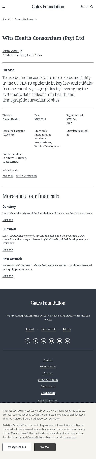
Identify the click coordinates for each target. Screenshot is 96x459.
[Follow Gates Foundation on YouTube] (60, 341)
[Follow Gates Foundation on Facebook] (36, 341)
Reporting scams (48, 400)
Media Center (48, 366)
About (6, 19)
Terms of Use (70, 438)
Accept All (45, 448)
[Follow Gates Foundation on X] (28, 341)
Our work (49, 329)
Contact (48, 360)
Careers (48, 373)
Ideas (67, 329)
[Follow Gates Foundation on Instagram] (52, 341)
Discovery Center (48, 379)
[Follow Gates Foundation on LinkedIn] (44, 341)
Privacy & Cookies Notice (30, 438)
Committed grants (26, 19)
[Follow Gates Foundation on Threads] (67, 341)
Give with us (48, 386)
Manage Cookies (17, 448)
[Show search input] (87, 7)
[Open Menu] (3, 6)
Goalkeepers (48, 392)
